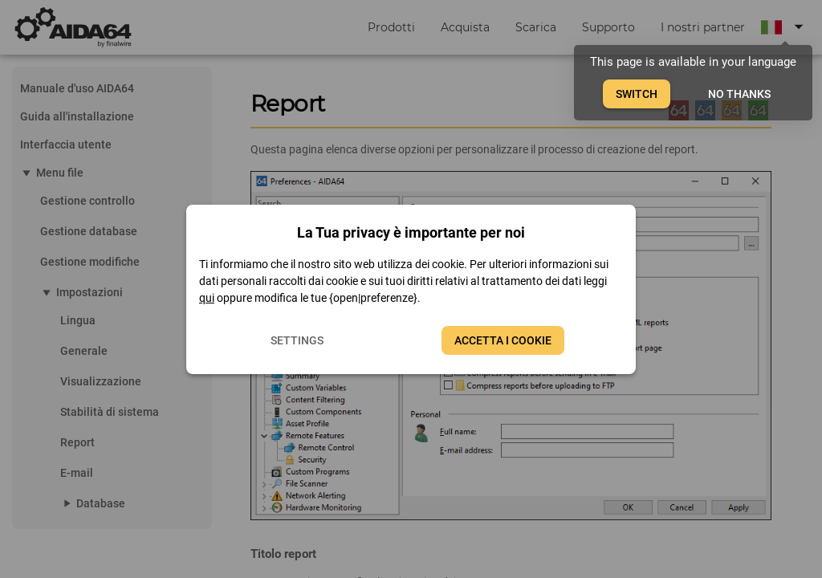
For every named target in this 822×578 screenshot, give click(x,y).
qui (206, 297)
